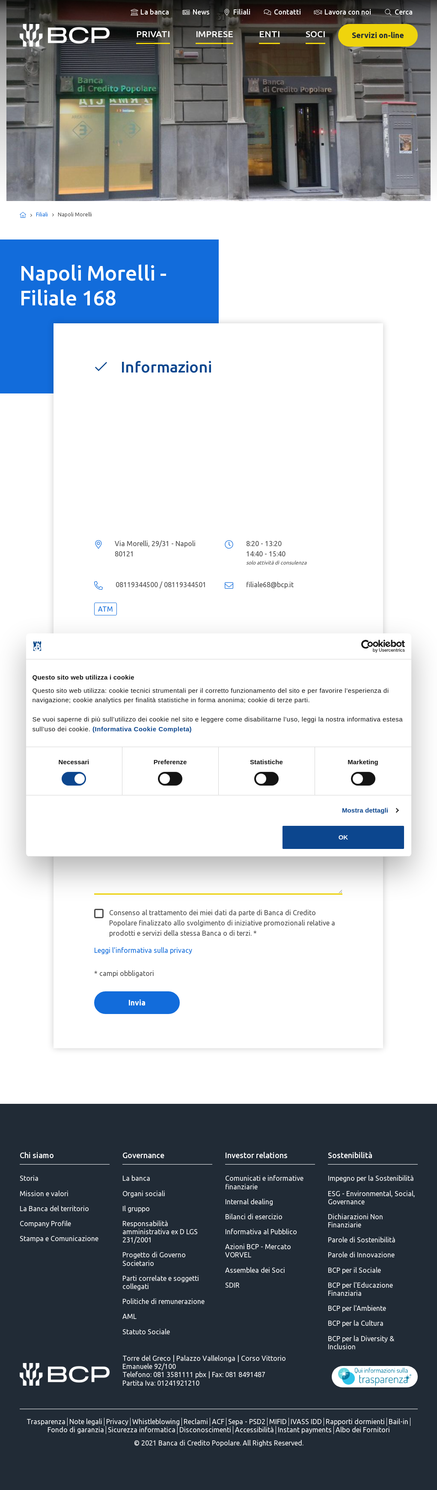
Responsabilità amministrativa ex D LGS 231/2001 (160, 1232)
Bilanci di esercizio (253, 1217)
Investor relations (256, 1155)
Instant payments (305, 1430)
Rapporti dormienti (355, 1421)
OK (343, 837)
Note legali (85, 1421)
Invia (137, 1002)
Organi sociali (143, 1193)
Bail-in (398, 1421)
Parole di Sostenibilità (361, 1240)
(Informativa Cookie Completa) (142, 728)
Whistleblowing (156, 1421)
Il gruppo (136, 1208)
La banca (136, 1178)
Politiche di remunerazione (163, 1301)
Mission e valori (44, 1193)
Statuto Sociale (146, 1332)
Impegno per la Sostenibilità (371, 1178)
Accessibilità (254, 1430)
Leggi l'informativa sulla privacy (143, 950)
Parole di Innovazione (361, 1255)
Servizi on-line (378, 35)
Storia (29, 1178)
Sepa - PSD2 (246, 1421)
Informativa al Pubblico (261, 1232)
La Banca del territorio (54, 1208)
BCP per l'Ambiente (357, 1308)
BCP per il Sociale (354, 1270)
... (218, 458)
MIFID (278, 1421)
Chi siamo (37, 1155)
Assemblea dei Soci (255, 1270)
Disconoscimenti (205, 1430)
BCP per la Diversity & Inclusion (361, 1343)
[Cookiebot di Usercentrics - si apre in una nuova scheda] (367, 646)
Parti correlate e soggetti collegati (160, 1282)
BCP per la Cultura (355, 1323)
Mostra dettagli (365, 810)
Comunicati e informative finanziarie (264, 1182)
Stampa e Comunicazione (59, 1238)
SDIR (232, 1285)
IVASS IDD (306, 1421)
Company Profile (45, 1223)
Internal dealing (249, 1202)
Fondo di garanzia (76, 1430)
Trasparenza (46, 1421)
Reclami (196, 1421)
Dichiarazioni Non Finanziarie (355, 1221)
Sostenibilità (350, 1155)
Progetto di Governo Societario (154, 1259)
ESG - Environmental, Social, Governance (371, 1198)
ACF (218, 1421)
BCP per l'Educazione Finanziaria (360, 1289)
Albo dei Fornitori (363, 1430)
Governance (143, 1155)
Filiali (42, 214)
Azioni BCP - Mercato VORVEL (258, 1251)
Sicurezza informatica (141, 1430)
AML (129, 1316)
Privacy (117, 1421)
